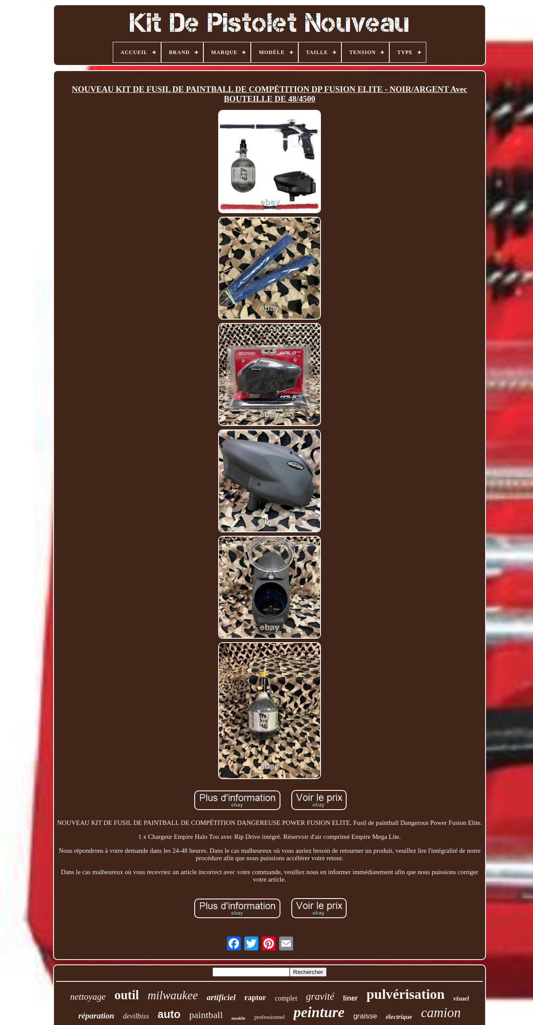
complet (286, 998)
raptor (255, 997)
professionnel (269, 1017)
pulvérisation (406, 994)
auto (169, 1014)
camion (441, 1012)
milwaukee (173, 995)
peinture (318, 1012)
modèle (239, 1018)
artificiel (221, 997)
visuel (461, 998)
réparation (96, 1015)
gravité (320, 996)
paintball (206, 1014)
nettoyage (88, 996)
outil (127, 995)
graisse (365, 1016)
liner (350, 998)
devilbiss (136, 1016)
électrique (399, 1016)
